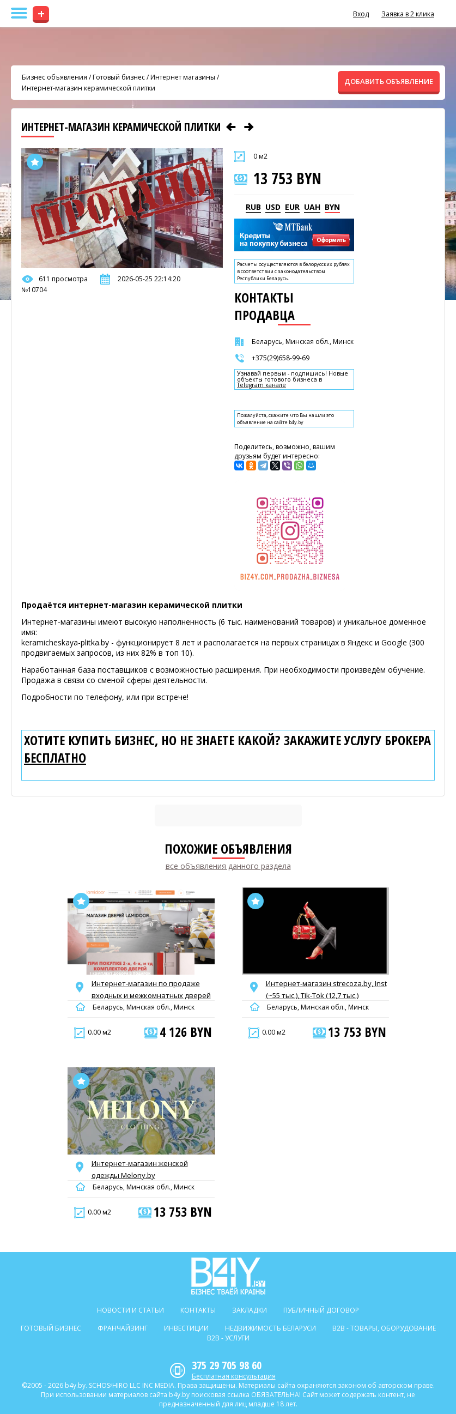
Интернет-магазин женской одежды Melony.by (140, 1169)
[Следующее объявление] (249, 127)
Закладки (249, 1310)
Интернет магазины (182, 77)
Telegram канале (261, 385)
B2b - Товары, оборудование (384, 1328)
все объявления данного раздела (228, 866)
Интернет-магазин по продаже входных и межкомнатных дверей (151, 989)
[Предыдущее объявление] (231, 127)
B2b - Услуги (228, 1338)
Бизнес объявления (54, 77)
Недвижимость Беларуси (270, 1328)
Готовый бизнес (119, 77)
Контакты (198, 1310)
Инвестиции (186, 1328)
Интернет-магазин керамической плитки (88, 88)
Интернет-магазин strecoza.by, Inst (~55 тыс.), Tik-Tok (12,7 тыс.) (326, 989)
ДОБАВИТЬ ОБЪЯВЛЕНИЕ (388, 81)
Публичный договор (321, 1310)
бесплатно (55, 757)
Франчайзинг (123, 1328)
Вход (361, 14)
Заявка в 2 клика (407, 14)
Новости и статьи (130, 1310)
